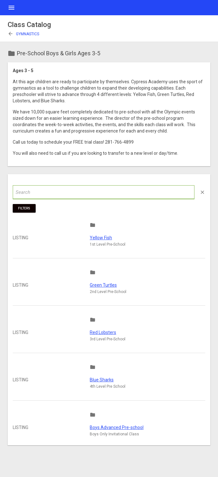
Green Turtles (103, 285)
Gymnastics (23, 34)
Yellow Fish (101, 237)
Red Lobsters (103, 332)
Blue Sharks (102, 379)
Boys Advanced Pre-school (117, 427)
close (202, 192)
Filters (24, 208)
